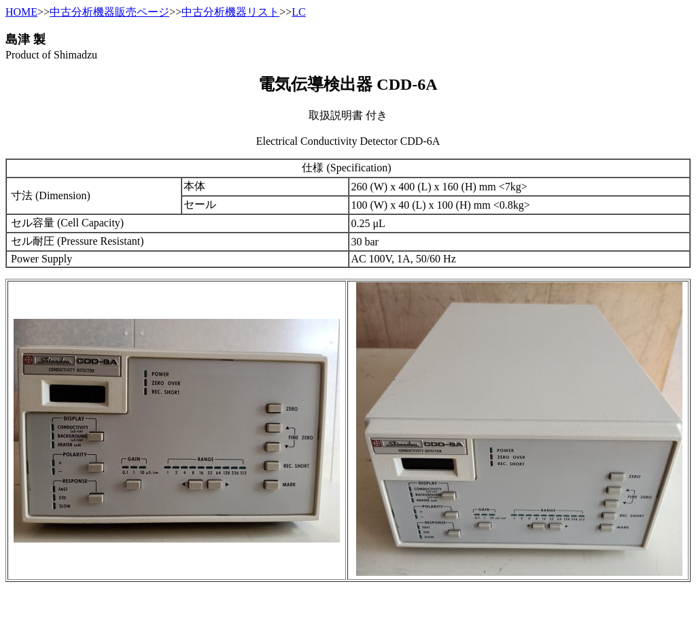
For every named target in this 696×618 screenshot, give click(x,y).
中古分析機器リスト (230, 12)
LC (298, 12)
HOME (21, 12)
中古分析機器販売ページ (109, 12)
